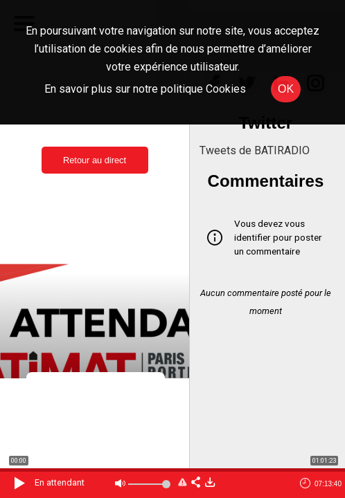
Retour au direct (94, 160)
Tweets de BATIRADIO (255, 150)
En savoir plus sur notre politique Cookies (145, 88)
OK (286, 89)
